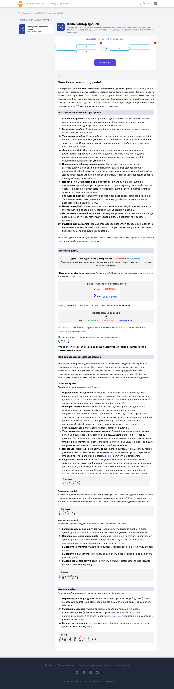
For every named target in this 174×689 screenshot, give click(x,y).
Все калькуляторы (36, 3)
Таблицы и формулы (59, 3)
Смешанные (117, 39)
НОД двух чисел (132, 424)
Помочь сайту (122, 665)
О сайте (49, 665)
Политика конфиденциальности (94, 665)
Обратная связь (66, 665)
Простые (103, 39)
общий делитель (114, 616)
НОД (109, 456)
